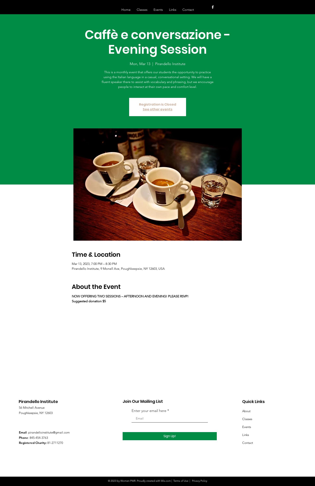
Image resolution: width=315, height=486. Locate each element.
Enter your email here (149, 411)
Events (246, 427)
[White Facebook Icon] (212, 7)
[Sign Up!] (170, 436)
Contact (247, 443)
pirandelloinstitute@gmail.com (49, 432)
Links (245, 435)
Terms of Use (180, 480)
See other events (157, 109)
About (246, 411)
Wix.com (166, 480)
